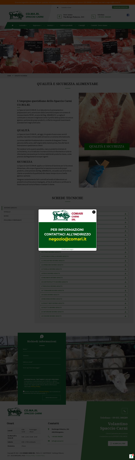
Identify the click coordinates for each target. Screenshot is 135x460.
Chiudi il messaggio (67, 249)
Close (93, 212)
